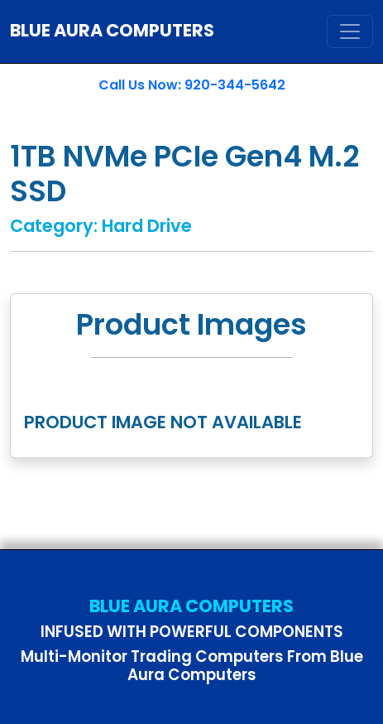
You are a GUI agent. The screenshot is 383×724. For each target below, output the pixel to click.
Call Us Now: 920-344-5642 (191, 84)
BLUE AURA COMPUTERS (112, 30)
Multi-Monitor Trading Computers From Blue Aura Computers (192, 665)
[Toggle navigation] (350, 31)
